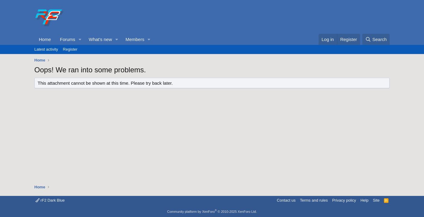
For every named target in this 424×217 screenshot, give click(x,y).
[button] (80, 39)
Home (45, 39)
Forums (67, 39)
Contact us (286, 200)
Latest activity (46, 49)
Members (135, 39)
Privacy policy (344, 200)
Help (364, 200)
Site (376, 200)
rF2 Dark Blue (50, 200)
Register (70, 49)
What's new (100, 39)
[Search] (376, 39)
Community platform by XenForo (212, 211)
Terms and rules (314, 200)
